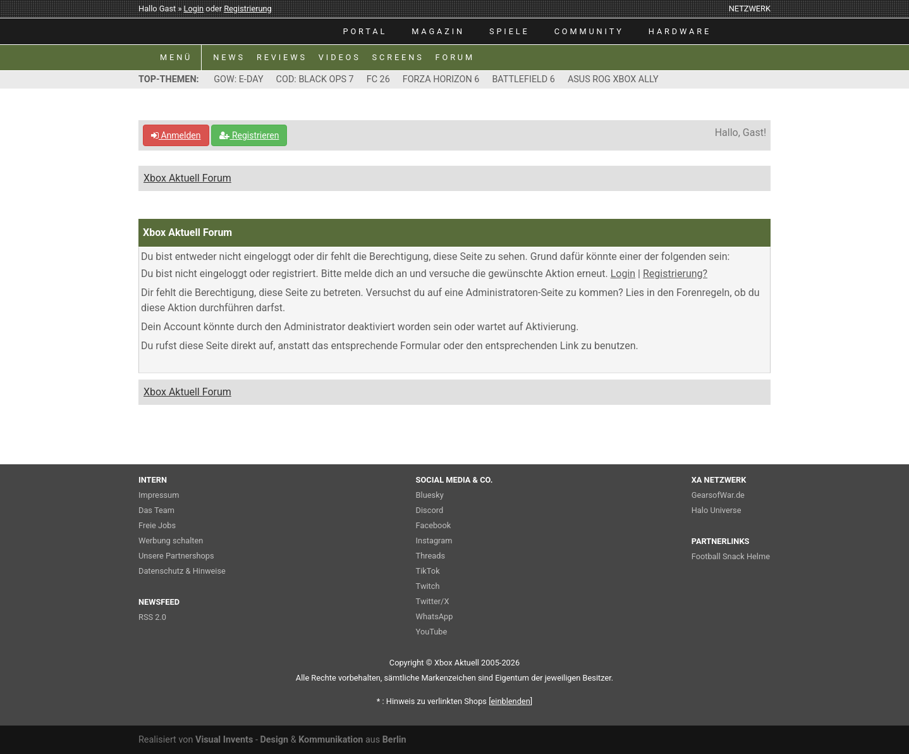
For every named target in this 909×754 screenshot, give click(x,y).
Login (194, 8)
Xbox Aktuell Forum (187, 178)
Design (274, 739)
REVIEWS (282, 57)
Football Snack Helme (731, 556)
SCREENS (398, 57)
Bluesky (430, 495)
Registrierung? (675, 274)
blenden (510, 701)
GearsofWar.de (718, 495)
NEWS (229, 57)
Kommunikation (330, 739)
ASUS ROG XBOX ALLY (613, 79)
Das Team (156, 510)
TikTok (428, 571)
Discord (430, 510)
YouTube (432, 631)
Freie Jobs (157, 525)
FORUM (455, 57)
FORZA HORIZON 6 (441, 79)
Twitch (428, 586)
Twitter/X (432, 601)
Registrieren (249, 135)
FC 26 (378, 79)
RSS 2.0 (152, 617)
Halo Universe (716, 510)
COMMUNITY (589, 31)
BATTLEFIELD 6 (523, 79)
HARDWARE (680, 31)
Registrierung (248, 8)
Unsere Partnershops (176, 555)
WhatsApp (434, 616)
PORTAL (365, 31)
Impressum (158, 495)
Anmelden (176, 135)
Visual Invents (224, 739)
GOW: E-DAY (238, 79)
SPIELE (509, 31)
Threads (430, 555)
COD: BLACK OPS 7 (315, 79)
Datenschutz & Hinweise (182, 571)
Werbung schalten (170, 540)
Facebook (433, 525)
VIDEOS (340, 57)
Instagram (434, 540)
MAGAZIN (438, 31)
